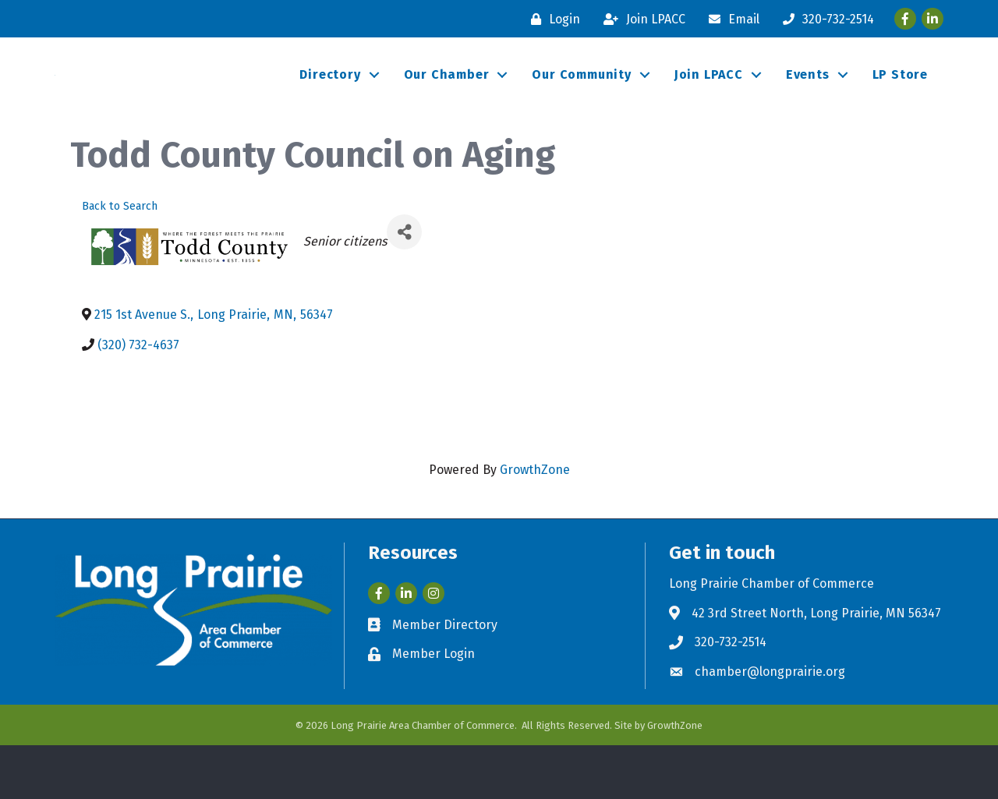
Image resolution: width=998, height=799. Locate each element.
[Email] (730, 19)
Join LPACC (708, 101)
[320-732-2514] (824, 19)
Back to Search (119, 260)
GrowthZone (535, 524)
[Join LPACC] (640, 19)
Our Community (581, 101)
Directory (329, 101)
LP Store (900, 101)
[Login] (551, 19)
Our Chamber (447, 101)
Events (808, 101)
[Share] (404, 286)
